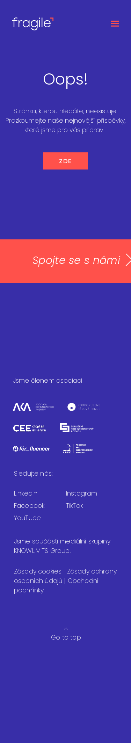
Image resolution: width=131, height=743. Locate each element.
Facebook (29, 505)
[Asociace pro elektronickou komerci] (83, 453)
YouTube (27, 517)
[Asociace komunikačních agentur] (39, 411)
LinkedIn (25, 493)
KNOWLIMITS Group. (42, 550)
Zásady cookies (38, 571)
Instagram (81, 493)
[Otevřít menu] (115, 24)
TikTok (74, 505)
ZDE (65, 161)
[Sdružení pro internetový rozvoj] (82, 432)
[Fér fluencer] (38, 453)
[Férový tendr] (89, 411)
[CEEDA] (35, 432)
